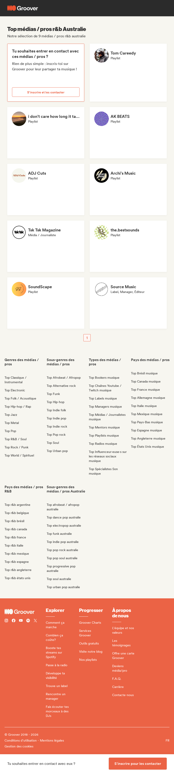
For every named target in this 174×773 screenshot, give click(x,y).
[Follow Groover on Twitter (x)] (35, 621)
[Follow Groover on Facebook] (13, 621)
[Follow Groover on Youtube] (21, 621)
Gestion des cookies (19, 746)
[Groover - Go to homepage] (25, 611)
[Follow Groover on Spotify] (28, 621)
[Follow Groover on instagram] (6, 621)
